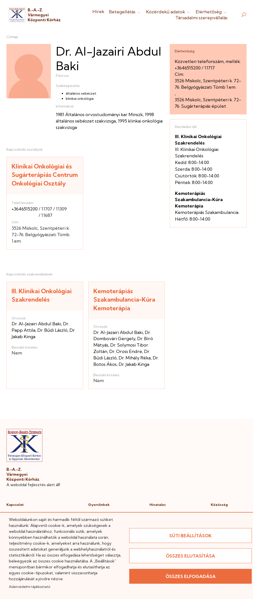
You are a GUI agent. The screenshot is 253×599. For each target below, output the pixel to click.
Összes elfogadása (191, 576)
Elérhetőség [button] (212, 12)
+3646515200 (25, 209)
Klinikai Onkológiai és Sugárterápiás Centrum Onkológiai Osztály (45, 175)
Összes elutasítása (190, 556)
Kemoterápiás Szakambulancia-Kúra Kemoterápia (124, 299)
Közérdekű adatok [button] (168, 12)
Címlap (12, 37)
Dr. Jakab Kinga (134, 364)
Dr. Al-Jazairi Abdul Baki (36, 324)
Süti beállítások (190, 535)
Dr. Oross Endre (125, 351)
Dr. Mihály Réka (135, 358)
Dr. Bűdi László (52, 330)
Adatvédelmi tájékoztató (29, 587)
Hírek (98, 11)
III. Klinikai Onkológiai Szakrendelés (42, 295)
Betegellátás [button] (125, 12)
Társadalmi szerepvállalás (201, 18)
